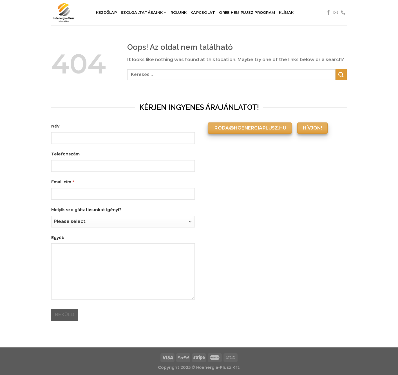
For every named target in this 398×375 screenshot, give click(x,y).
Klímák (286, 12)
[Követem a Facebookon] (328, 12)
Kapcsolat (203, 12)
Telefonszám (65, 154)
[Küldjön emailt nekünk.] (336, 12)
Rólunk (179, 12)
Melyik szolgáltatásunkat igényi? (86, 209)
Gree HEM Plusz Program (247, 12)
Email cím (62, 181)
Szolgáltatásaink (144, 12)
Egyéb (57, 237)
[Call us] (343, 12)
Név (55, 126)
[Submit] (341, 74)
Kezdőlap (106, 12)
